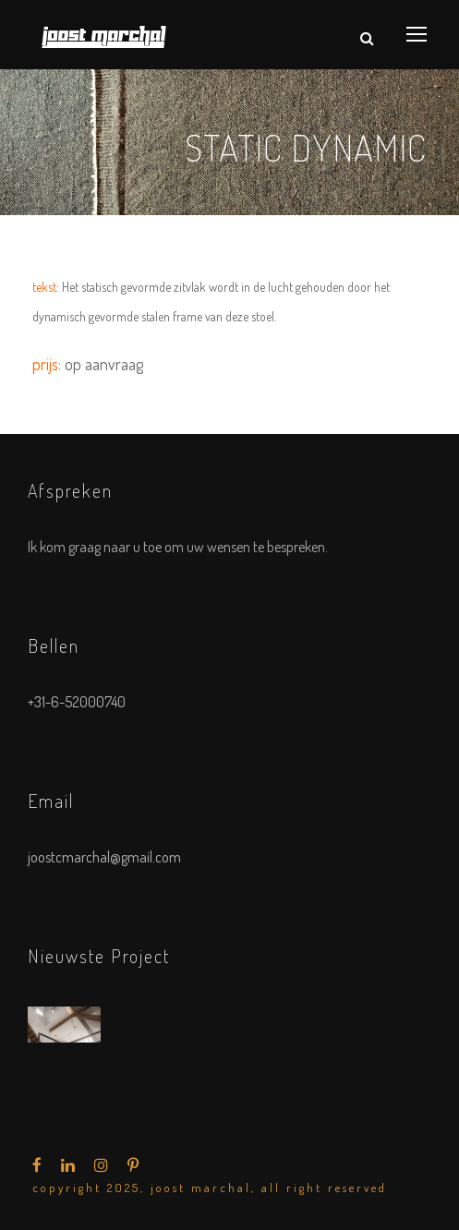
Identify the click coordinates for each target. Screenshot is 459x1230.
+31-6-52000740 (77, 702)
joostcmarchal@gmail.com (104, 857)
